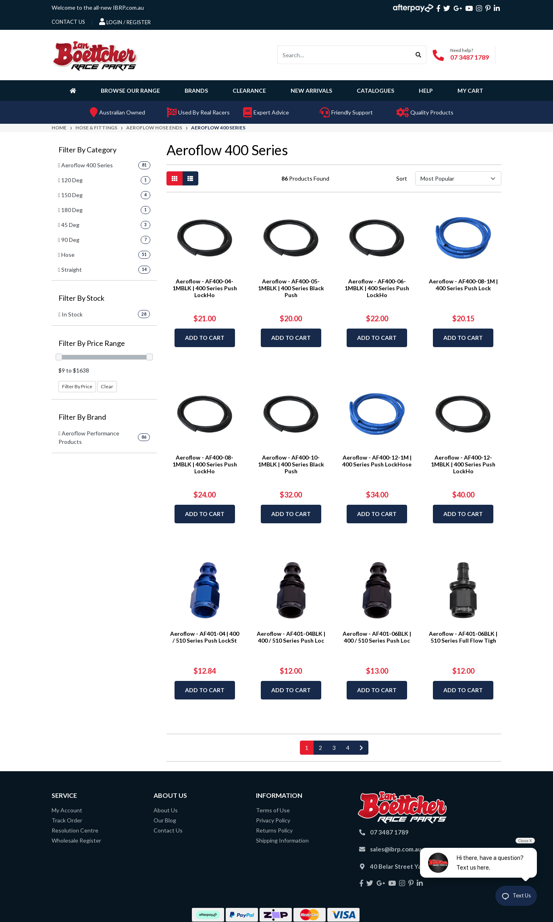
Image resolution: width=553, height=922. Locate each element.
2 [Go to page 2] (320, 747)
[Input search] (344, 55)
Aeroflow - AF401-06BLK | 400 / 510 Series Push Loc (377, 637)
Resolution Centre (75, 830)
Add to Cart (205, 337)
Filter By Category (87, 150)
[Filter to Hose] (104, 254)
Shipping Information (282, 840)
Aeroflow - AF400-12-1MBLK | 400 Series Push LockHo (463, 464)
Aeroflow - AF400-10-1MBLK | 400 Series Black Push (291, 464)
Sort (401, 178)
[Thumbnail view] (174, 178)
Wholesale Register (76, 840)
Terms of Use (273, 810)
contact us (68, 22)
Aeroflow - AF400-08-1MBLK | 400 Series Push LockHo (205, 464)
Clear (107, 386)
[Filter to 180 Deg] (104, 209)
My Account (67, 810)
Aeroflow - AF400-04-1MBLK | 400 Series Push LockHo (205, 288)
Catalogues (375, 90)
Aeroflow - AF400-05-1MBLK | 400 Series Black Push (291, 288)
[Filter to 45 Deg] (104, 224)
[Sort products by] (458, 178)
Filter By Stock (81, 298)
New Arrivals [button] (311, 90)
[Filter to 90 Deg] (104, 239)
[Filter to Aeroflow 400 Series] (104, 165)
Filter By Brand (82, 417)
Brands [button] (196, 90)
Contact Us (168, 830)
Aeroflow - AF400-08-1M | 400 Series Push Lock (463, 284)
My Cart (470, 90)
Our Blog (165, 820)
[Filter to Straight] (104, 269)
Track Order (67, 820)
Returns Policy (274, 830)
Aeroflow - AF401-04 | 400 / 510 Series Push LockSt (204, 637)
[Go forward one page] (361, 748)
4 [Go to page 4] (347, 747)
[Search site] (418, 55)
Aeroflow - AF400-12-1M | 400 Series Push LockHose (377, 461)
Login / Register (125, 21)
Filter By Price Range (91, 343)
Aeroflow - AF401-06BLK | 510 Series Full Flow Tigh (463, 637)
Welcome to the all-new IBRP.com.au (98, 7)
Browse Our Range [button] (130, 90)
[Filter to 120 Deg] (104, 180)
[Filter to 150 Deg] (104, 194)
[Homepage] (74, 90)
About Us (166, 810)
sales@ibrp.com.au (396, 849)
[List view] (190, 178)
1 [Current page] (306, 747)
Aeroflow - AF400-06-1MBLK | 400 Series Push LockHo (377, 288)
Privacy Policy (273, 820)
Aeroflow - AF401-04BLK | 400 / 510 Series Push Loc (291, 637)
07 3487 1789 (469, 57)
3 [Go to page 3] (334, 747)
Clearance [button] (249, 90)
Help (426, 90)
